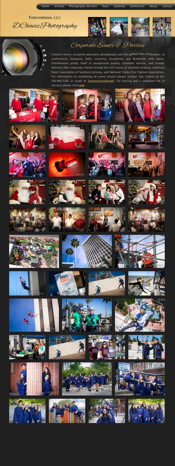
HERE (82, 85)
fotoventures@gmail (101, 81)
